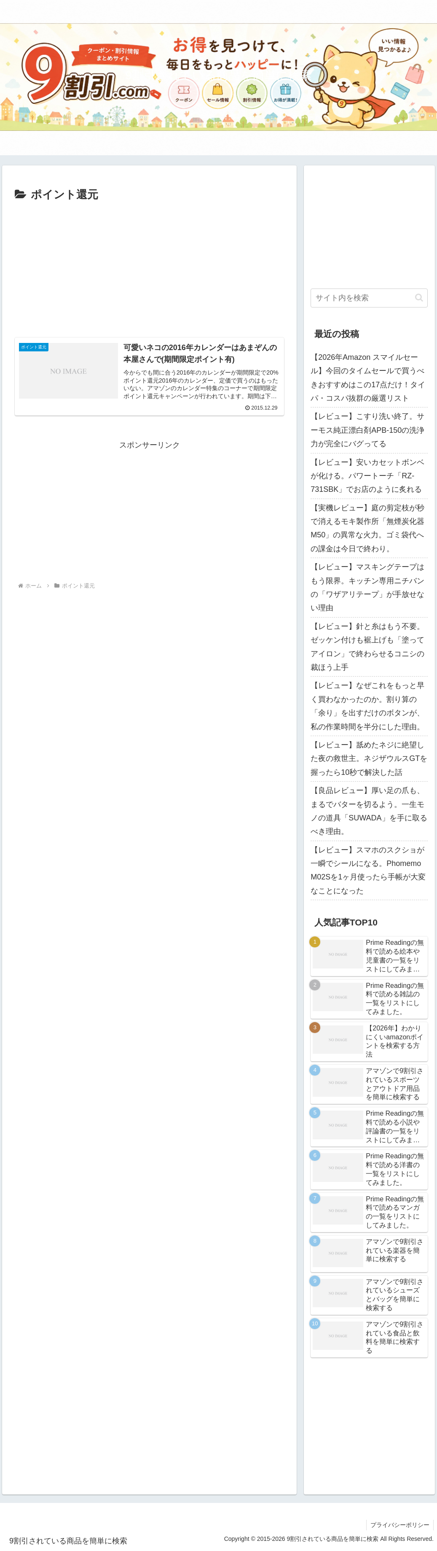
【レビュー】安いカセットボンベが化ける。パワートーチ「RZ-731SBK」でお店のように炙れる (367, 476)
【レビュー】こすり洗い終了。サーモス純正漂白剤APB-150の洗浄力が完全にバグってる (367, 430)
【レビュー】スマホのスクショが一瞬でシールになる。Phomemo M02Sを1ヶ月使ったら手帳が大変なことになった (368, 870)
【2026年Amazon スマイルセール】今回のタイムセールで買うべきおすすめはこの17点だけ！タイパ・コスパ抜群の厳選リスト (368, 377)
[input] (369, 298)
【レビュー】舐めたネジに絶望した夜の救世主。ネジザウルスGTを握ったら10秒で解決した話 (369, 759)
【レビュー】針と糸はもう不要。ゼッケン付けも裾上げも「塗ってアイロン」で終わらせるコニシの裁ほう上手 (367, 647)
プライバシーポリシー (399, 1524)
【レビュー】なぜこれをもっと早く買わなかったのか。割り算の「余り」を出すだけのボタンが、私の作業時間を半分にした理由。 (367, 706)
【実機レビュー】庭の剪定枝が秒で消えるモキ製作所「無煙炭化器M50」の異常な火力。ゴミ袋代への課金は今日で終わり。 (367, 528)
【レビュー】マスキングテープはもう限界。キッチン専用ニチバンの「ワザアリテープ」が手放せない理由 (367, 587)
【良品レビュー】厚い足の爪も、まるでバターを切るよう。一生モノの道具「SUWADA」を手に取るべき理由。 (369, 811)
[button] (419, 297)
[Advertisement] (149, 268)
